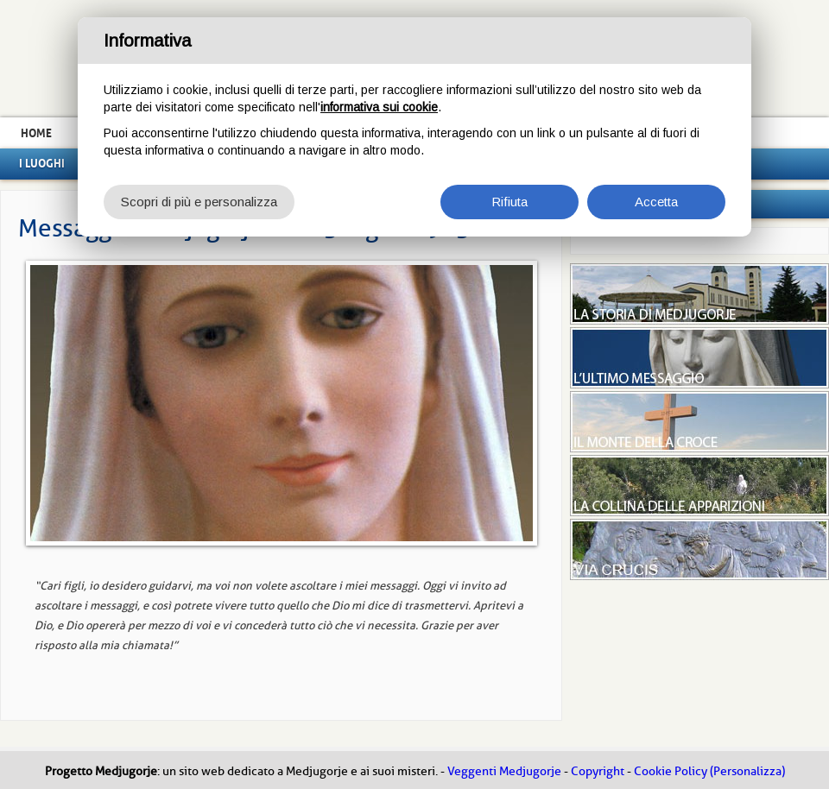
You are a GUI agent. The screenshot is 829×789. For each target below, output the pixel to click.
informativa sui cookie (379, 107)
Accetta (656, 201)
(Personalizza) (747, 771)
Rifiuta (509, 201)
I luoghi (42, 163)
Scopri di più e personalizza (199, 201)
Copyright (597, 771)
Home (36, 133)
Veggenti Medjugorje (504, 771)
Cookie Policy (670, 771)
